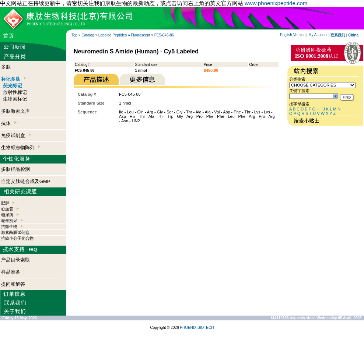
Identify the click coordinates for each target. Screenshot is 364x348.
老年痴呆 (9, 220)
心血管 (7, 209)
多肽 (6, 67)
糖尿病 (7, 214)
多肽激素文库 (15, 111)
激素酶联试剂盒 (15, 232)
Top (74, 35)
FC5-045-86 (164, 35)
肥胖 (5, 203)
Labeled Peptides (112, 35)
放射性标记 (15, 92)
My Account (318, 35)
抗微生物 (9, 226)
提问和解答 (13, 284)
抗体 (9, 123)
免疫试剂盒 (16, 135)
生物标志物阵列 (21, 147)
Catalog (87, 35)
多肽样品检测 (15, 169)
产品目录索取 (15, 260)
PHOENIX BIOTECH (197, 328)
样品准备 (10, 272)
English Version (292, 35)
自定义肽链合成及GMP (25, 181)
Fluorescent (140, 35)
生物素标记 (15, 99)
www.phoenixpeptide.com (276, 3)
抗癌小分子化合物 (17, 238)
